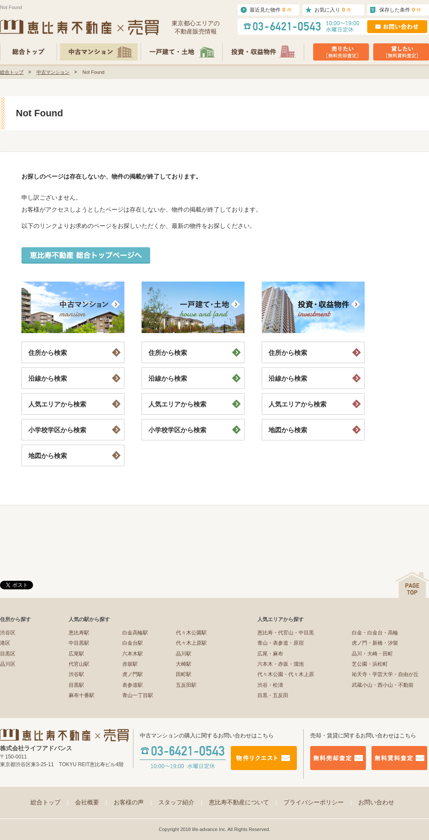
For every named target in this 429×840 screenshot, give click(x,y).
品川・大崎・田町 (372, 654)
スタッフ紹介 (181, 802)
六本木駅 (132, 654)
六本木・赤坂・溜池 (280, 664)
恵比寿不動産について (244, 802)
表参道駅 (132, 685)
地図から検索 (47, 455)
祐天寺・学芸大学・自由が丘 (385, 674)
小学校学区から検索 (57, 430)
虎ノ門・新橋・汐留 (375, 643)
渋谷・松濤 (270, 685)
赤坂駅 (130, 664)
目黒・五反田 (272, 695)
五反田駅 (186, 685)
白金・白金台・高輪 (375, 633)
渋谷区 (7, 633)
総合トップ (12, 72)
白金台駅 (132, 643)
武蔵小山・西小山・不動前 (383, 685)
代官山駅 (79, 664)
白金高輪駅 (135, 633)
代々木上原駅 (191, 643)
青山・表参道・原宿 (280, 643)
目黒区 (7, 654)
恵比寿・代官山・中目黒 (285, 633)
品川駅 (183, 654)
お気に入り (332, 9)
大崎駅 (183, 664)
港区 (5, 643)
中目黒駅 (79, 643)
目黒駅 (76, 685)
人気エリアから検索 (57, 404)
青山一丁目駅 (137, 695)
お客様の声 (134, 802)
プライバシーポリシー (319, 802)
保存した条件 (400, 9)
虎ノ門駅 (132, 674)
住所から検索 (47, 352)
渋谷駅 (76, 674)
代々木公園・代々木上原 (285, 674)
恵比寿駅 (79, 633)
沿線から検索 (47, 378)
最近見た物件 (271, 9)
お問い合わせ (376, 802)
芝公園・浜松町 (370, 664)
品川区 (7, 664)
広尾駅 (76, 654)
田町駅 (183, 674)
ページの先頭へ (412, 585)
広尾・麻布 (270, 654)
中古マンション (52, 72)
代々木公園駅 (191, 633)
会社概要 (92, 802)
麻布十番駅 (81, 695)
